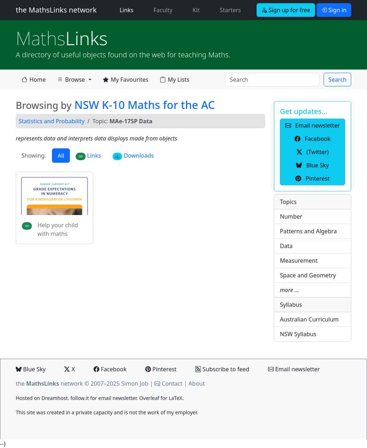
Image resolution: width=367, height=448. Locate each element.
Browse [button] (71, 81)
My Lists (174, 79)
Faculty (162, 10)
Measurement (299, 260)
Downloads (133, 156)
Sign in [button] (334, 10)
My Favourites (125, 79)
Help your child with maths (58, 229)
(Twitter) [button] (312, 152)
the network (49, 383)
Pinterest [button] (312, 178)
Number (291, 216)
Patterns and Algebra (308, 231)
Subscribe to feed (222, 369)
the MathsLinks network (56, 10)
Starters (230, 10)
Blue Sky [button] (312, 165)
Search (337, 80)
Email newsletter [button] (312, 125)
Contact (172, 383)
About (197, 383)
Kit (196, 10)
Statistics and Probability (52, 121)
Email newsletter (294, 369)
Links (128, 9)
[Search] (272, 79)
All (61, 155)
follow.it (79, 398)
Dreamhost (55, 398)
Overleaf (149, 398)
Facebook (110, 369)
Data (286, 246)
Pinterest (160, 369)
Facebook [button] (312, 139)
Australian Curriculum (309, 319)
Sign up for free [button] (285, 10)
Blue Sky (31, 369)
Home (34, 79)
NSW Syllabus (298, 334)
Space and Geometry (308, 275)
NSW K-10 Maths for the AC (144, 104)
